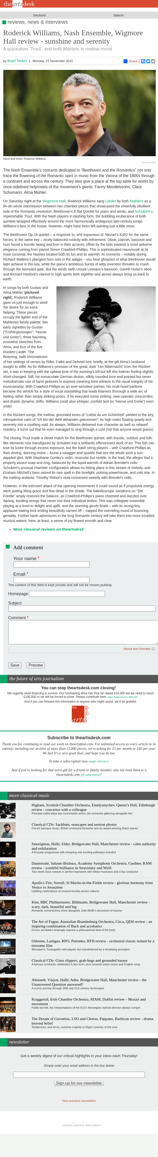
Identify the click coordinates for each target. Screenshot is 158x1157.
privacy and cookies (88, 1125)
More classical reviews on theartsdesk (48, 529)
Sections (39, 15)
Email (19, 574)
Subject (15, 603)
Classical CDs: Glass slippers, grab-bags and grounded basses (79, 960)
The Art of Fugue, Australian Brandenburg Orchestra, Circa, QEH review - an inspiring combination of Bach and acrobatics (91, 923)
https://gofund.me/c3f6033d (123, 697)
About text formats (136, 649)
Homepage (18, 594)
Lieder (110, 201)
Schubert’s (144, 211)
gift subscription (90, 775)
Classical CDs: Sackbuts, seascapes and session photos (73, 824)
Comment (17, 618)
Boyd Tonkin (17, 61)
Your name (25, 558)
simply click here (99, 761)
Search (118, 15)
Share (130, 61)
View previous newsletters (79, 1100)
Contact (67, 1125)
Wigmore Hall (54, 201)
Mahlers (136, 201)
